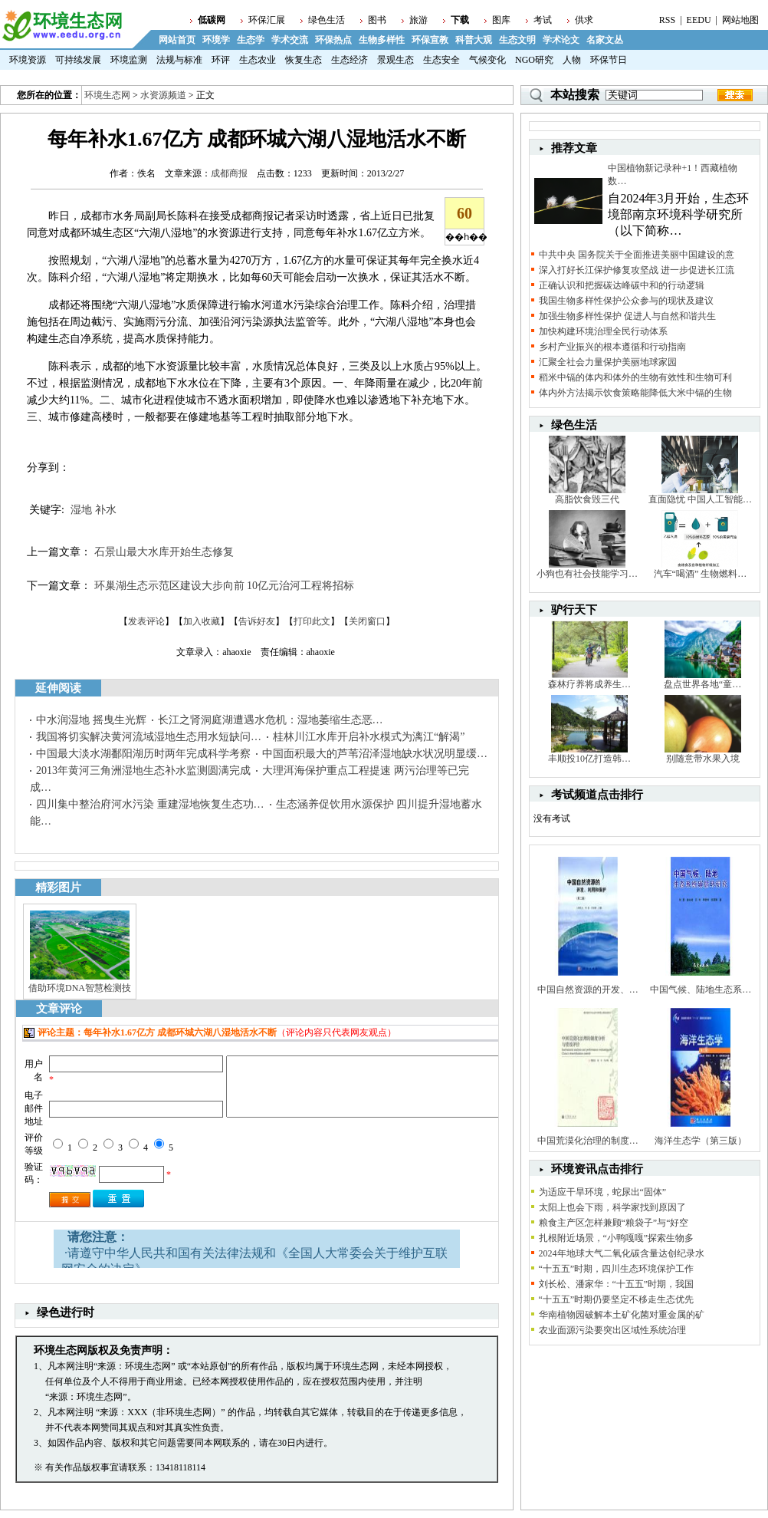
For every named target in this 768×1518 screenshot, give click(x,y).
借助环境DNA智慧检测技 (79, 988)
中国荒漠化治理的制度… (587, 1140)
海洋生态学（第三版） (701, 1140)
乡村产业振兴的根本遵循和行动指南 (612, 346)
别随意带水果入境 (703, 758)
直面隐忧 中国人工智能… (700, 499)
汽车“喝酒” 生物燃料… (700, 573)
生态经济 (349, 59)
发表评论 (146, 621)
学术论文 (561, 40)
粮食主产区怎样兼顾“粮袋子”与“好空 (614, 1222)
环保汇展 (266, 20)
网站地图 (740, 20)
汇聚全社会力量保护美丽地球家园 (608, 362)
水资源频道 (163, 95)
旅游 (418, 20)
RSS (667, 20)
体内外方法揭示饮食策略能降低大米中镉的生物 (635, 392)
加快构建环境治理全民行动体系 (603, 331)
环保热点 (333, 40)
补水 (106, 509)
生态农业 (257, 59)
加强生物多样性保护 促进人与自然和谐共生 (627, 316)
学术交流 (289, 40)
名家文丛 (604, 40)
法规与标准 (179, 59)
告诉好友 (256, 621)
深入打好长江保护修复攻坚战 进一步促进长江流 (636, 270)
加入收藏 (201, 621)
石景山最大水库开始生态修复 (164, 552)
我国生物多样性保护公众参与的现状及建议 (626, 300)
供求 (584, 20)
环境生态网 (107, 95)
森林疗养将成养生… (589, 684)
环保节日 (608, 59)
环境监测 (128, 59)
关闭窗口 (367, 621)
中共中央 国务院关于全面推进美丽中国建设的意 (636, 254)
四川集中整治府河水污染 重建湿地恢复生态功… (150, 804)
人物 (572, 59)
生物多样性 (382, 40)
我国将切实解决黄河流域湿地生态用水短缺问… (148, 737)
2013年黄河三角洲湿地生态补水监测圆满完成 (143, 770)
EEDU (699, 20)
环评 (221, 59)
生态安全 (441, 59)
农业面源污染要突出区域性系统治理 (612, 1330)
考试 (542, 20)
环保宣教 (430, 40)
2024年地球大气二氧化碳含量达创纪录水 (621, 1253)
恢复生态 (303, 59)
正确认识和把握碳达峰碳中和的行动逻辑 (621, 285)
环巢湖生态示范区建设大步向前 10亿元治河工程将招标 (224, 585)
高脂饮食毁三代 (587, 499)
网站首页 (177, 40)
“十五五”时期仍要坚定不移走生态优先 (616, 1299)
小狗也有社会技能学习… (587, 573)
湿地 (81, 509)
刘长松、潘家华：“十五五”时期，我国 (616, 1284)
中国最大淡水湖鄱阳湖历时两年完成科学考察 (143, 753)
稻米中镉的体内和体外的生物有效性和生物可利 (635, 377)
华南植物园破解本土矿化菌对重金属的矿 (621, 1314)
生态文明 (517, 40)
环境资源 (27, 59)
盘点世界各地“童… (702, 684)
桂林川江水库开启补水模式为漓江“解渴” (368, 737)
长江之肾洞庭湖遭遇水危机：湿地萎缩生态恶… (270, 720)
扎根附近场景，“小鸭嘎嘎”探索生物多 (616, 1238)
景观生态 (395, 59)
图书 (377, 20)
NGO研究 (534, 59)
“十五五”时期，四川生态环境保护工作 (616, 1268)
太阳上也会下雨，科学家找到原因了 (612, 1207)
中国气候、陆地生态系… (700, 989)
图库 (501, 20)
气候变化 (487, 59)
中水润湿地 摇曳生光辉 (91, 720)
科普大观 (473, 40)
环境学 (216, 40)
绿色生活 (326, 20)
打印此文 (312, 621)
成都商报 (229, 173)
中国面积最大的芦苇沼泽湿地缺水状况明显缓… (374, 753)
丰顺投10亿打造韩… (589, 758)
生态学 (250, 40)
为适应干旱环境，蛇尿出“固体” (603, 1192)
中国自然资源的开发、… (587, 989)
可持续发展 (78, 59)
